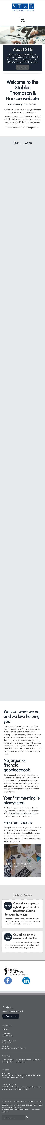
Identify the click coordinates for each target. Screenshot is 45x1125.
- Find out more (11, 1016)
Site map (19, 1060)
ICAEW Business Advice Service (22, 813)
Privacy (4, 1062)
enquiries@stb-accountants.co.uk (13, 1048)
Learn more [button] (22, 67)
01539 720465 (7, 1036)
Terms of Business (19, 1062)
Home (4, 1060)
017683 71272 (7, 1042)
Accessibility (27, 1060)
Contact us (10, 1060)
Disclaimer (36, 1060)
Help (10, 1062)
